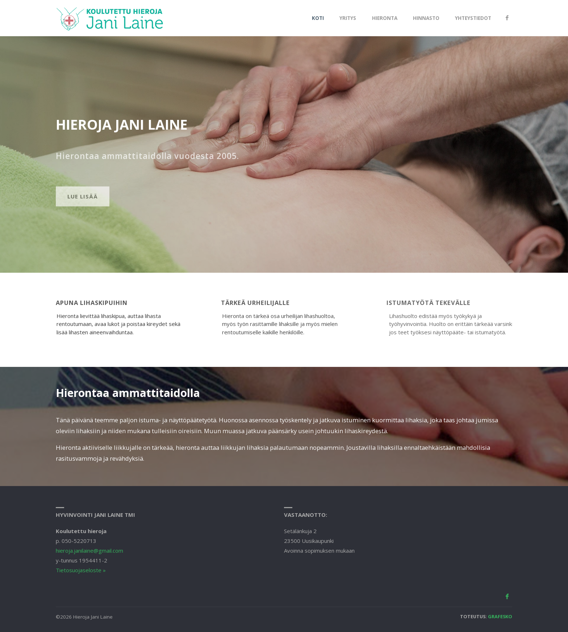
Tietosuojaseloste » (81, 570)
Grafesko (500, 616)
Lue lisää (82, 213)
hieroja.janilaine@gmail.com (89, 550)
